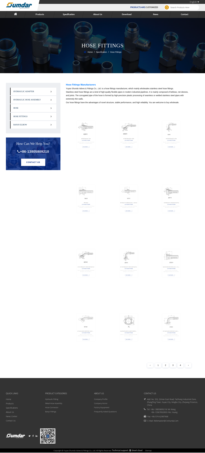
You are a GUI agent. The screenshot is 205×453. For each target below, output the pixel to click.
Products (39, 14)
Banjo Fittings (50, 412)
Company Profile (101, 399)
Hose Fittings (20, 116)
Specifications (12, 408)
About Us (97, 14)
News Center (11, 416)
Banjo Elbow (20, 125)
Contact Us (33, 162)
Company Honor (101, 403)
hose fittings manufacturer (116, 88)
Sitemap (150, 451)
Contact (184, 14)
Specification (69, 14)
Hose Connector (52, 408)
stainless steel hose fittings (161, 88)
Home (90, 52)
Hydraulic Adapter (23, 91)
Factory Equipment (102, 408)
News (155, 14)
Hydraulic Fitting (51, 399)
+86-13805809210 (33, 151)
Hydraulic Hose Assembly (27, 100)
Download (126, 14)
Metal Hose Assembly (54, 403)
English (194, 1)
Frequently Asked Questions (106, 412)
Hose (15, 108)
